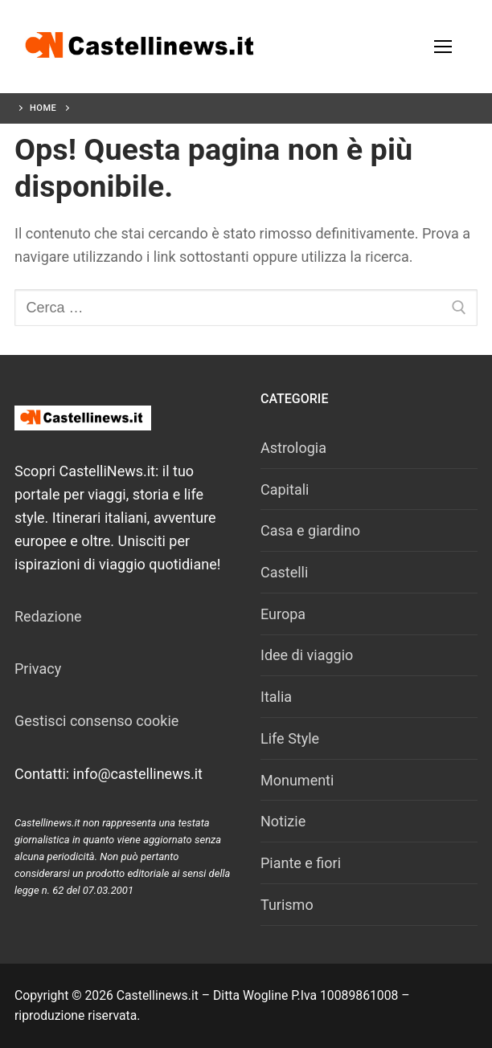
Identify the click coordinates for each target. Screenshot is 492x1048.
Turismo (287, 904)
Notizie (282, 821)
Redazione (48, 616)
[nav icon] (442, 47)
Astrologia (293, 447)
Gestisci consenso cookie (96, 720)
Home (43, 108)
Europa (282, 614)
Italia (276, 696)
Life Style (289, 738)
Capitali (284, 489)
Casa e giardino (310, 530)
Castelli (284, 572)
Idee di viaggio (306, 654)
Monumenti (297, 780)
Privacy (37, 668)
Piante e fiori (300, 862)
